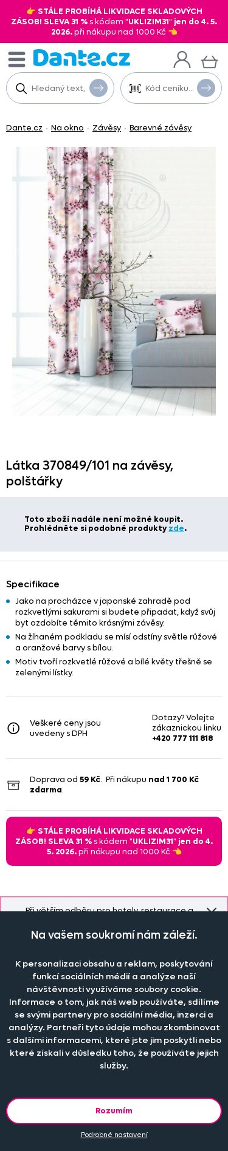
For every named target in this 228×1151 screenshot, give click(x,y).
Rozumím (114, 1110)
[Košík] (209, 60)
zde (176, 528)
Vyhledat (98, 87)
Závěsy (106, 128)
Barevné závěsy (161, 128)
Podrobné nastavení (114, 1134)
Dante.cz (24, 128)
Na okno (67, 128)
